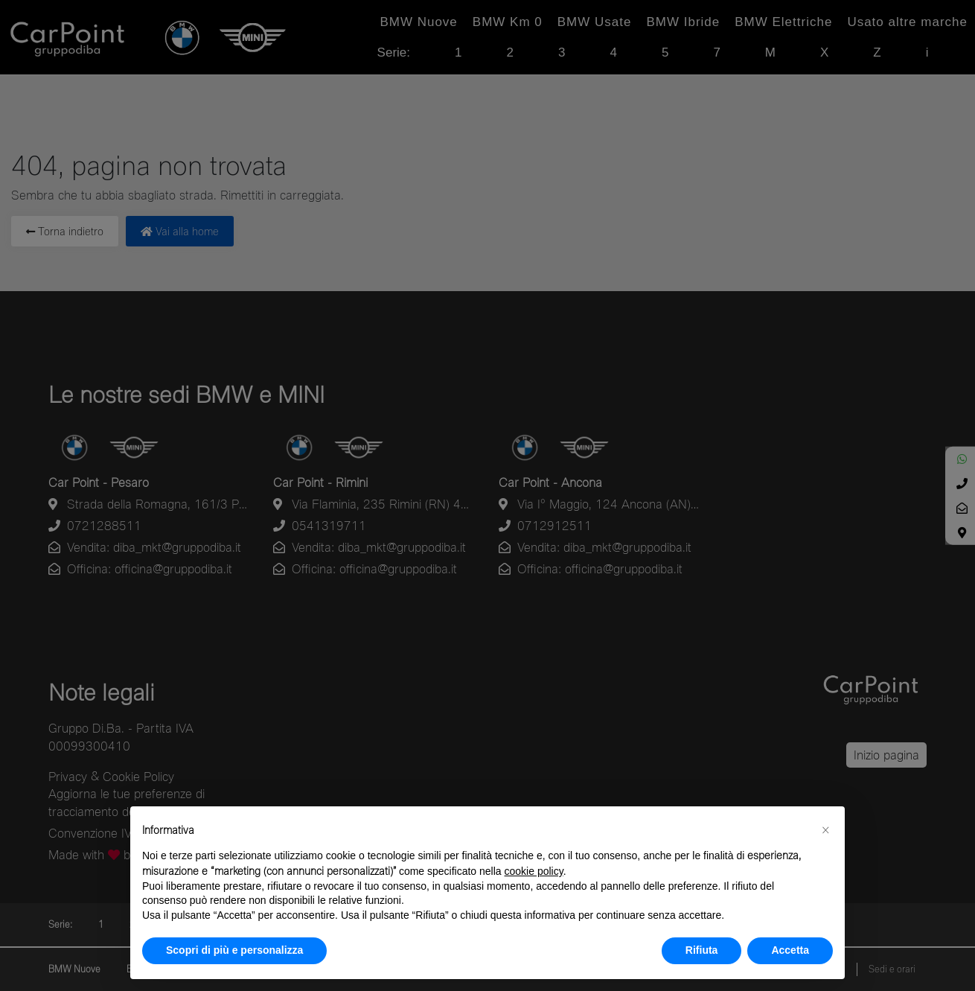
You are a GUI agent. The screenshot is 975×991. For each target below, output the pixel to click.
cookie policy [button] (534, 871)
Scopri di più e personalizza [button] (234, 950)
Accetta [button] (790, 950)
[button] (825, 830)
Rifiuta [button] (701, 950)
